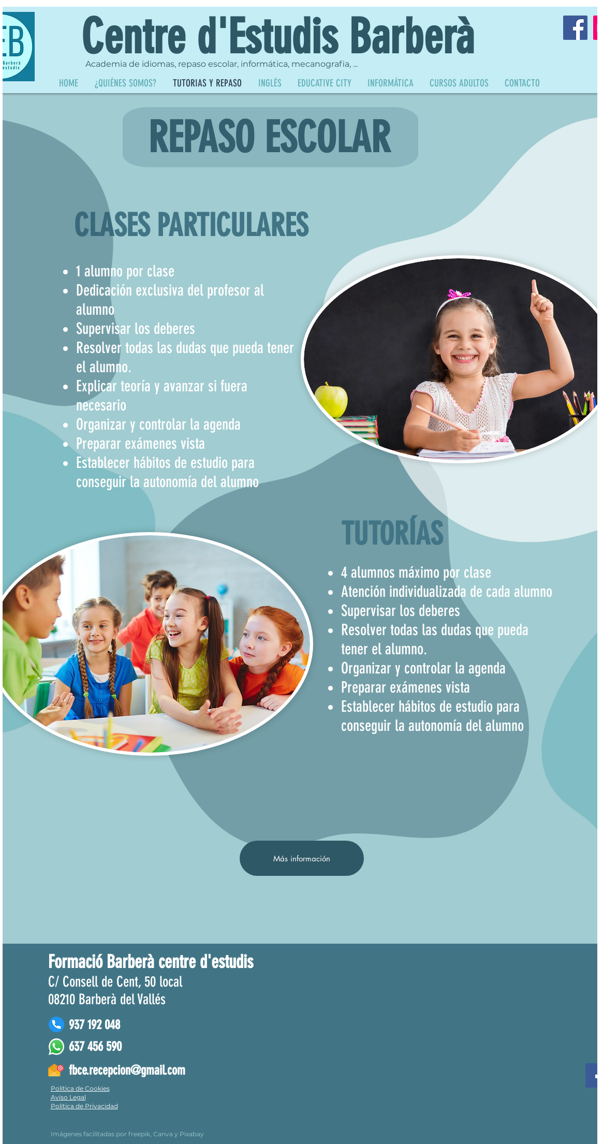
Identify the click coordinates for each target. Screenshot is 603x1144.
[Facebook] (575, 28)
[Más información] (302, 858)
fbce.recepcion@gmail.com (127, 1070)
